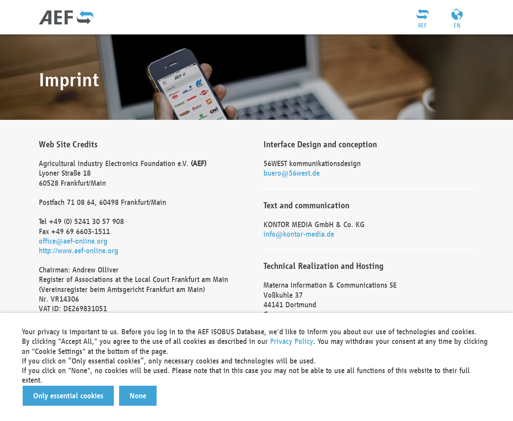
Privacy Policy (291, 341)
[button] (68, 396)
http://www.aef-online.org (78, 250)
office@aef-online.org (73, 240)
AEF (422, 25)
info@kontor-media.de (298, 233)
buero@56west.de (291, 172)
